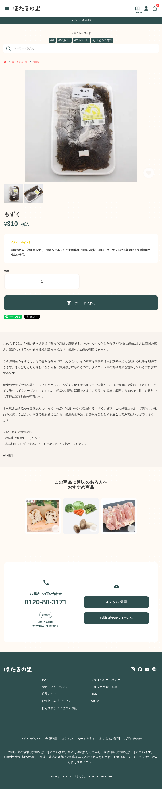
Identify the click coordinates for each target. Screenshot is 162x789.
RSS (94, 693)
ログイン (67, 738)
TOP (45, 679)
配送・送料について (55, 686)
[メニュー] (7, 8)
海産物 (36, 62)
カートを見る (86, 738)
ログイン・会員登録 (81, 20)
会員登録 (51, 738)
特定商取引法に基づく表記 (59, 708)
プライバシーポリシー (105, 679)
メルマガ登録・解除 (104, 686)
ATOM (95, 701)
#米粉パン (64, 40)
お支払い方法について (56, 701)
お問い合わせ (133, 738)
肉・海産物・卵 (19, 62)
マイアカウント (30, 738)
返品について (50, 693)
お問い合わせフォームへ (116, 618)
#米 (52, 40)
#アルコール (81, 40)
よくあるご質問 (116, 602)
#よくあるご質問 (102, 40)
